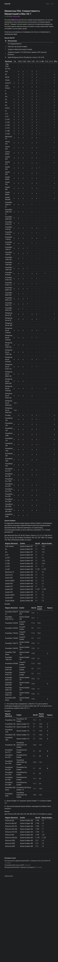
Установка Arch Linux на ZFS (17, 865)
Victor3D (7, 4)
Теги (52, 3)
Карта (47, 3)
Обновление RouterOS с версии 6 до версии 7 (23, 867)
